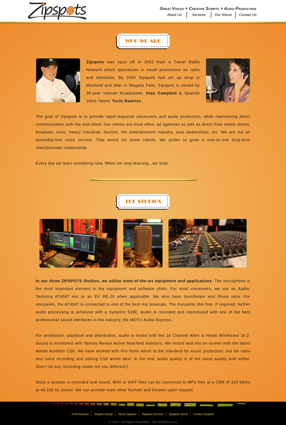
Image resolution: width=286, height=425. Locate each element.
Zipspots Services (152, 414)
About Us (174, 15)
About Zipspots (127, 414)
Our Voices (223, 15)
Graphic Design (103, 414)
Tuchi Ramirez (80, 414)
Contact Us (248, 15)
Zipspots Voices (178, 414)
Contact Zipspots (203, 414)
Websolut (169, 422)
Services (199, 15)
